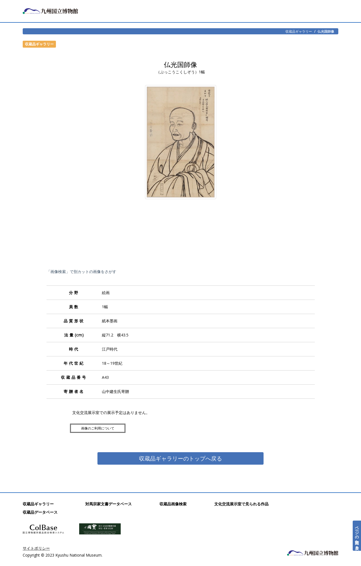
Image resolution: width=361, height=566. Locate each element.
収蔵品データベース (40, 512)
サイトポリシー (36, 548)
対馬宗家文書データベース (108, 503)
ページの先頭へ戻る (357, 535)
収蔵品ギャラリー (298, 31)
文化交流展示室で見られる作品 (241, 503)
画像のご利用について (97, 428)
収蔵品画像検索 (173, 503)
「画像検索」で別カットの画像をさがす (81, 271)
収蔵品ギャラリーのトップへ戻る (180, 458)
